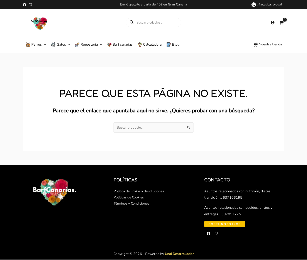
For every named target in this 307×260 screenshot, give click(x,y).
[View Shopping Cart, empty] (281, 22)
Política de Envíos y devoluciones (139, 191)
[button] (35, 44)
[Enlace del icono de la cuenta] (273, 22)
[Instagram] (30, 4)
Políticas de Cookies (129, 198)
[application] (44, 44)
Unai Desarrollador (179, 254)
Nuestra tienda (270, 44)
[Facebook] (24, 4)
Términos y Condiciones (132, 204)
